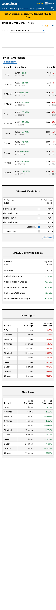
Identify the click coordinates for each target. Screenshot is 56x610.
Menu (51, 3)
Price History (10, 61)
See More (47, 237)
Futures (13, 8)
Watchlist (24, 8)
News (32, 8)
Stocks (5, 8)
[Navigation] (27, 30)
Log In (39, 3)
